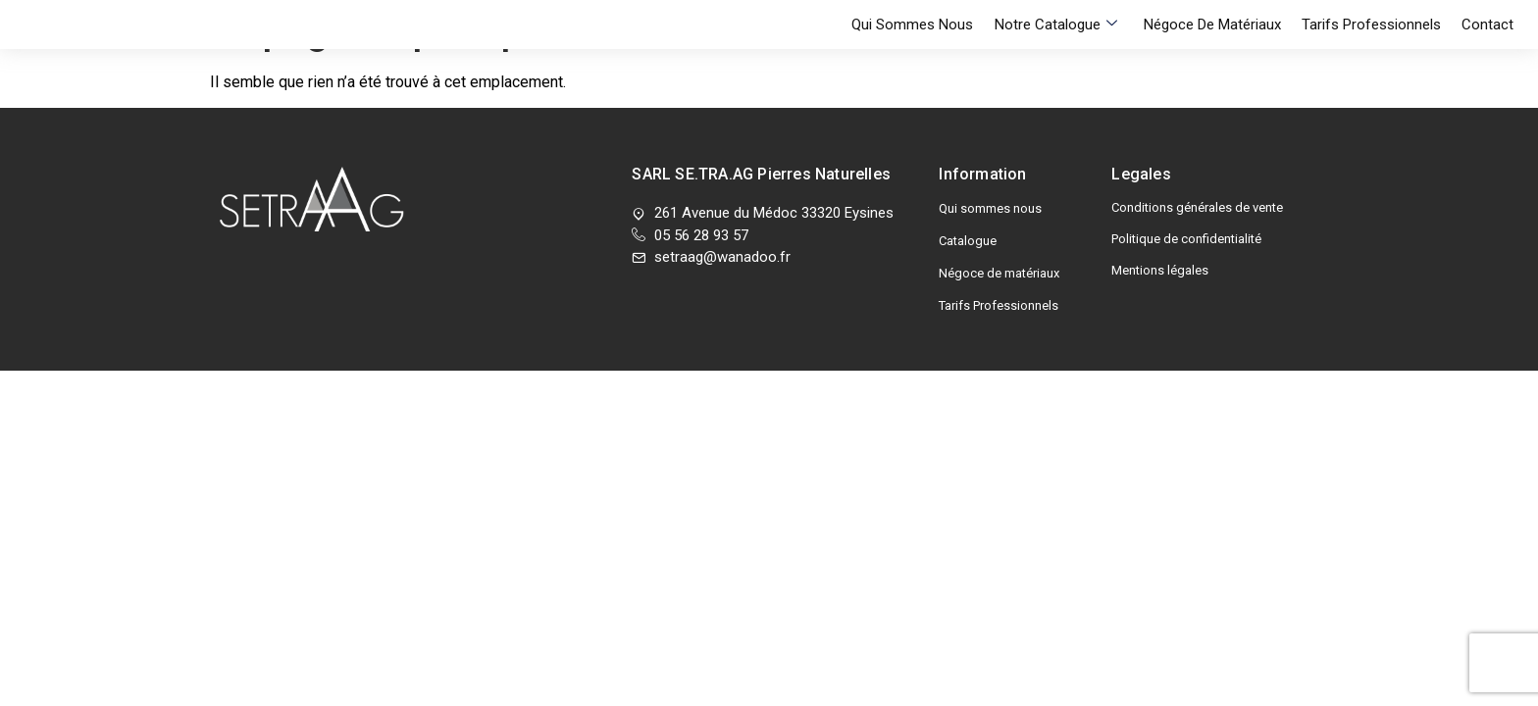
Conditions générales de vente (1197, 207)
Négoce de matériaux (1224, 24)
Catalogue (968, 240)
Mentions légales (1159, 270)
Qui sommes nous (937, 24)
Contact (1487, 24)
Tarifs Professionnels (1377, 24)
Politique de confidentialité (1186, 238)
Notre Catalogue (1073, 24)
